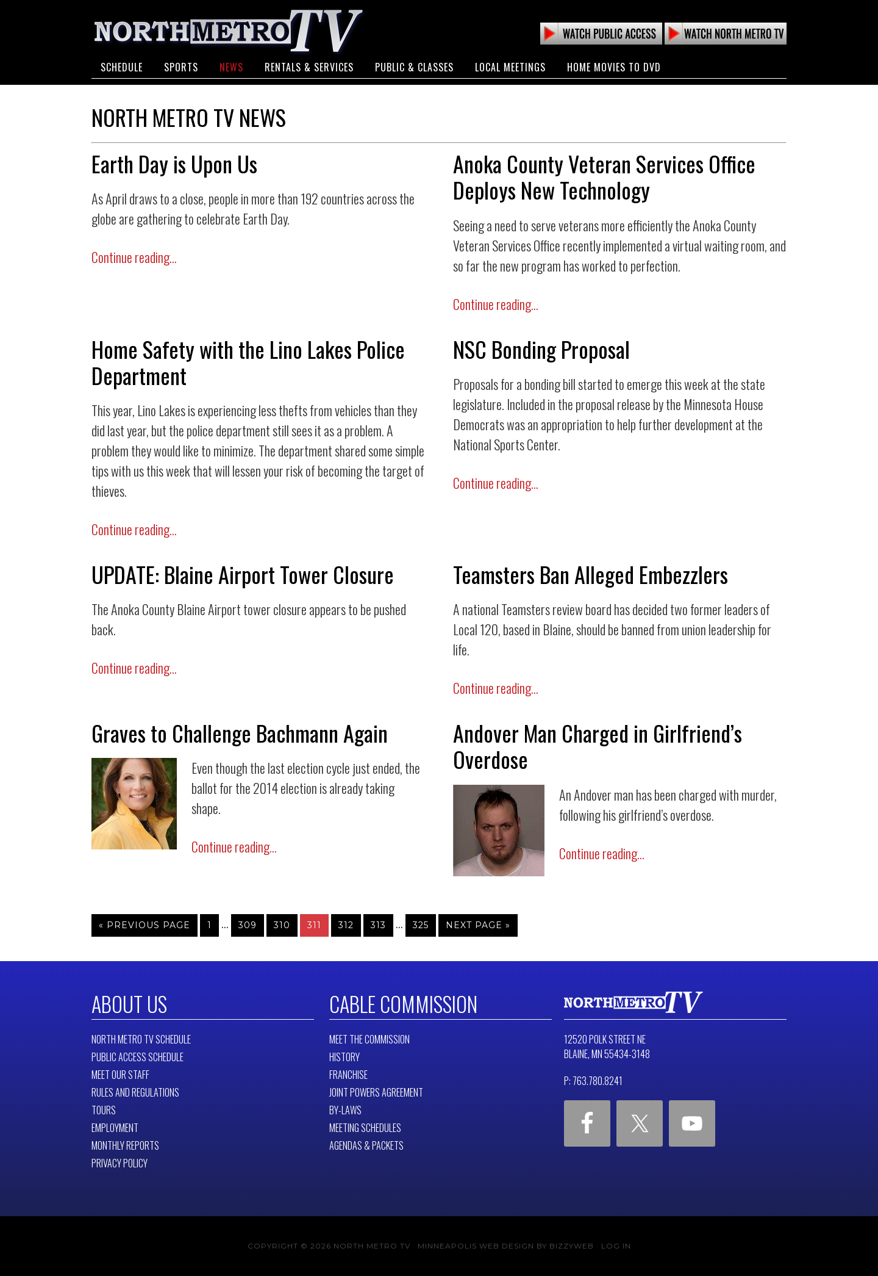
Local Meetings (510, 66)
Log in (616, 1245)
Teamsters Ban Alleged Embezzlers (590, 574)
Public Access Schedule (137, 1057)
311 (314, 925)
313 (378, 925)
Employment (114, 1127)
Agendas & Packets (366, 1145)
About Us (128, 1004)
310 (282, 925)
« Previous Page (144, 925)
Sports (181, 66)
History (344, 1057)
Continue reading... (134, 257)
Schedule (122, 66)
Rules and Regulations (135, 1092)
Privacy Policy (119, 1163)
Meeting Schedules (365, 1127)
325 (421, 925)
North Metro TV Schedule (141, 1039)
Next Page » (478, 925)
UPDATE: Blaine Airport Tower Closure (242, 574)
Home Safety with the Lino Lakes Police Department (248, 362)
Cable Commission (401, 1004)
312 (346, 925)
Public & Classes (414, 66)
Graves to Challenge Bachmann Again (239, 732)
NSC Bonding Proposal (541, 349)
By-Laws (345, 1110)
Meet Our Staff (120, 1074)
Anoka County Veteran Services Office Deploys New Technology (604, 176)
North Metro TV (228, 30)
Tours (103, 1110)
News (231, 66)
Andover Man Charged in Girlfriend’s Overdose (597, 745)
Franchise (348, 1074)
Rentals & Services (309, 66)
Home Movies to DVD (614, 66)
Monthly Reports (125, 1145)
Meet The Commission (369, 1039)
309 (247, 925)
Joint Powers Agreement (376, 1092)
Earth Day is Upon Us (174, 163)
